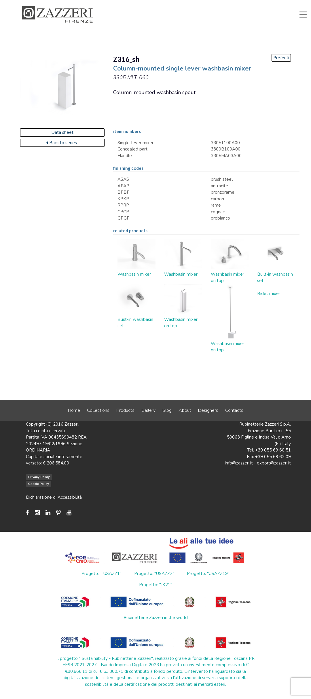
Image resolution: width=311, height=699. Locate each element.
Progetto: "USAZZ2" (154, 573)
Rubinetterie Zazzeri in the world (156, 617)
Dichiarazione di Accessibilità (54, 497)
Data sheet (62, 132)
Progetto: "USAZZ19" (208, 573)
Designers (208, 410)
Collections (98, 410)
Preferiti (281, 58)
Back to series (61, 143)
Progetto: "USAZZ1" (101, 573)
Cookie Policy (38, 483)
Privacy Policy (39, 477)
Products (125, 410)
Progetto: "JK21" (155, 585)
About (185, 410)
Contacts (234, 410)
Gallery (148, 410)
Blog (167, 410)
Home (74, 410)
